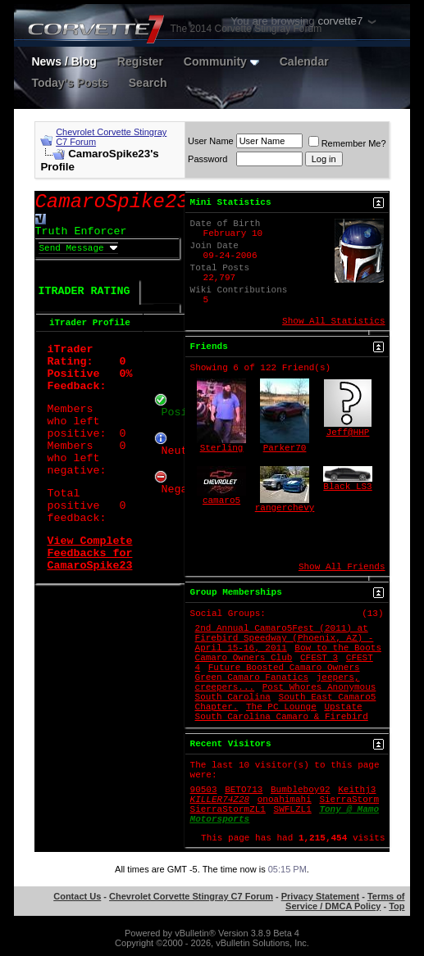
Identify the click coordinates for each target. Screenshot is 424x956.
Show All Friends (342, 567)
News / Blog (63, 61)
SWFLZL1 (293, 809)
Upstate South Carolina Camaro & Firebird (281, 712)
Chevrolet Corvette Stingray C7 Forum (191, 896)
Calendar (304, 61)
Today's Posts (69, 82)
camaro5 (221, 500)
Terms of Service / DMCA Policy (344, 901)
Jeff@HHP (348, 432)
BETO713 (243, 790)
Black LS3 (347, 487)
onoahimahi (285, 799)
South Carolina (233, 697)
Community (221, 61)
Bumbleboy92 (301, 790)
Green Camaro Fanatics (252, 677)
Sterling (222, 448)
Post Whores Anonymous (319, 687)
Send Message (71, 248)
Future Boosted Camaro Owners (284, 668)
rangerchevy (285, 508)
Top (396, 906)
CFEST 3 (319, 658)
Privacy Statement (320, 896)
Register (140, 61)
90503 (203, 790)
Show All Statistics (333, 321)
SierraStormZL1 (228, 809)
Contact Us (77, 896)
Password (207, 159)
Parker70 (285, 448)
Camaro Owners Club (244, 658)
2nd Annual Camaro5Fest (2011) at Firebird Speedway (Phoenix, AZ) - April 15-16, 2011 (284, 638)
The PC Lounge (281, 707)
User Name (211, 141)
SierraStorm (349, 799)
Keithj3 (357, 790)
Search (148, 82)
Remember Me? (347, 143)
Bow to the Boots (337, 648)
